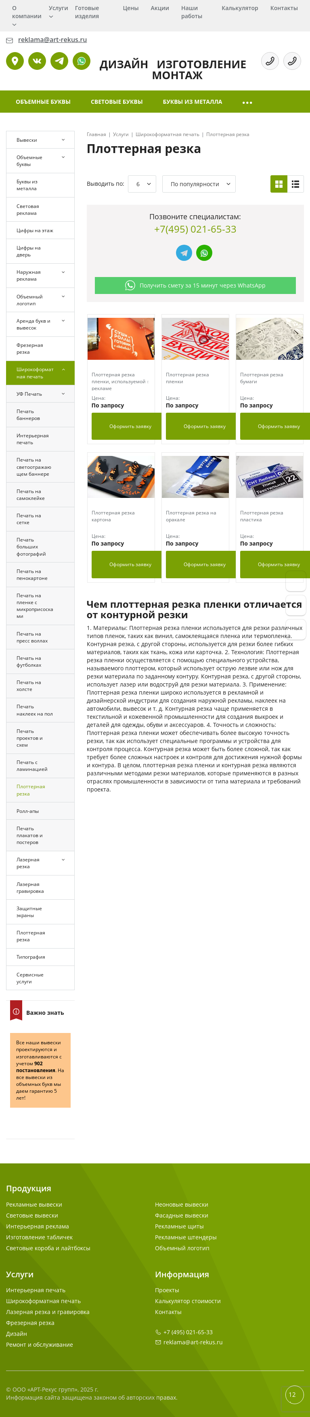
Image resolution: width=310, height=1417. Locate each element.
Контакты (284, 8)
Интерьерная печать (33, 439)
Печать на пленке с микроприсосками (35, 605)
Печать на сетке (29, 519)
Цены (130, 8)
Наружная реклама (29, 275)
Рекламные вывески (34, 1204)
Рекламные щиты (179, 1226)
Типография (31, 956)
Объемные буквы (43, 101)
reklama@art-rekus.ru (193, 1342)
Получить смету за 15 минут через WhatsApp (195, 285)
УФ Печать (29, 393)
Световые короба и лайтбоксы (48, 1248)
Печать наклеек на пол (35, 710)
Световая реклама (28, 209)
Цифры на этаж (35, 230)
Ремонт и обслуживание (39, 1344)
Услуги (58, 8)
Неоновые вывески (181, 1204)
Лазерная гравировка (30, 887)
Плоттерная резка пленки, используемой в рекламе (121, 381)
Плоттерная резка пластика (261, 516)
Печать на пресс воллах (32, 637)
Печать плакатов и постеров (30, 835)
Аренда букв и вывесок (33, 324)
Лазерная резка (28, 863)
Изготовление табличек (39, 1237)
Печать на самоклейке (31, 495)
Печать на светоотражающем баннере (34, 466)
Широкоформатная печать (35, 373)
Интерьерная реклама (37, 1226)
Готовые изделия (87, 12)
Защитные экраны (29, 912)
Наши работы (191, 12)
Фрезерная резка (30, 348)
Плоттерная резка (31, 790)
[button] (248, 101)
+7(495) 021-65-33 (195, 228)
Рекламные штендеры (186, 1237)
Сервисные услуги (30, 978)
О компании (27, 12)
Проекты (167, 1290)
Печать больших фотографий (31, 546)
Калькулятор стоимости (188, 1301)
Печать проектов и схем (30, 738)
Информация (182, 1274)
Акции (160, 8)
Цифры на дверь (29, 251)
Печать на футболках (29, 661)
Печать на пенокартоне (32, 574)
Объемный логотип (30, 300)
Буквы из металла (192, 101)
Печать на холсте (29, 686)
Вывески (27, 139)
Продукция (28, 1188)
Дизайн (16, 1333)
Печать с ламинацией (32, 766)
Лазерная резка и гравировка (48, 1312)
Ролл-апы (28, 811)
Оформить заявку (130, 426)
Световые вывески (32, 1215)
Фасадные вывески (181, 1215)
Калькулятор (240, 8)
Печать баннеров (28, 415)
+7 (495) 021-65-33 (188, 1332)
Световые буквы (117, 101)
